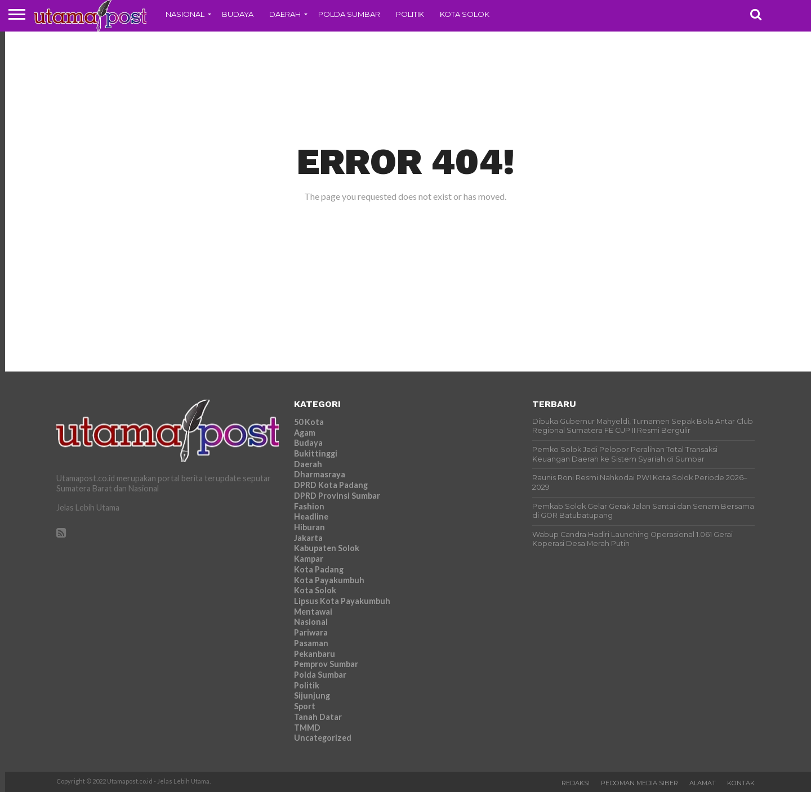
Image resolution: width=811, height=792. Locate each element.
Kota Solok (464, 14)
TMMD (307, 727)
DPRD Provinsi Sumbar (337, 495)
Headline (311, 516)
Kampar (308, 558)
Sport (304, 706)
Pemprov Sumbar (326, 664)
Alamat (702, 783)
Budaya (237, 14)
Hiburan (309, 527)
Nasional (185, 14)
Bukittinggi (315, 453)
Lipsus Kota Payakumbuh (342, 601)
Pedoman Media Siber (639, 783)
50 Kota (309, 422)
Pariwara (311, 632)
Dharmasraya (319, 474)
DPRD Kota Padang (331, 485)
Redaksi (576, 783)
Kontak (741, 783)
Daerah (285, 14)
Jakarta (308, 538)
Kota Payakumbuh (329, 580)
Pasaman (311, 643)
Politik (410, 14)
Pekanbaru (314, 654)
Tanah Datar (318, 717)
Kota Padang (319, 569)
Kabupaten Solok (326, 548)
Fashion (309, 506)
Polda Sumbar (349, 14)
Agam (304, 432)
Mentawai (313, 611)
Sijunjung (312, 695)
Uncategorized (322, 737)
